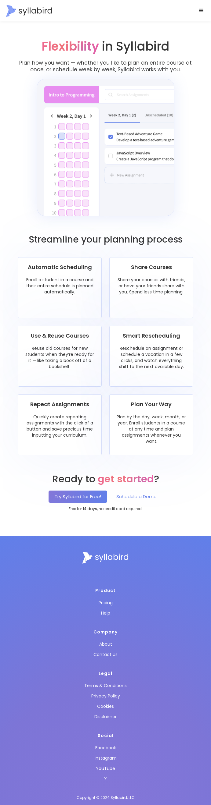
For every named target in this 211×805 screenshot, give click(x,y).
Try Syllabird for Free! (78, 496)
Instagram (106, 758)
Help (105, 613)
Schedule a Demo (136, 496)
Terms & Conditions (105, 685)
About (105, 644)
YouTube (105, 768)
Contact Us (105, 654)
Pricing (106, 602)
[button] (201, 10)
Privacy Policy (105, 695)
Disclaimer (105, 716)
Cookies (105, 706)
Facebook (105, 747)
